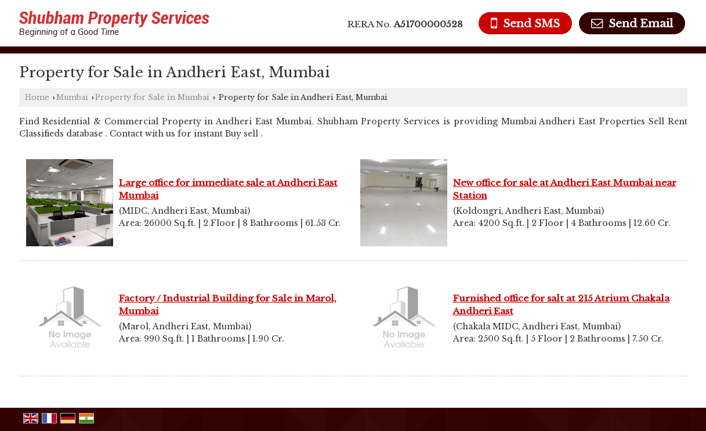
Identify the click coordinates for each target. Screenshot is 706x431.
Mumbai (72, 97)
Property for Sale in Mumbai (152, 97)
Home (37, 97)
